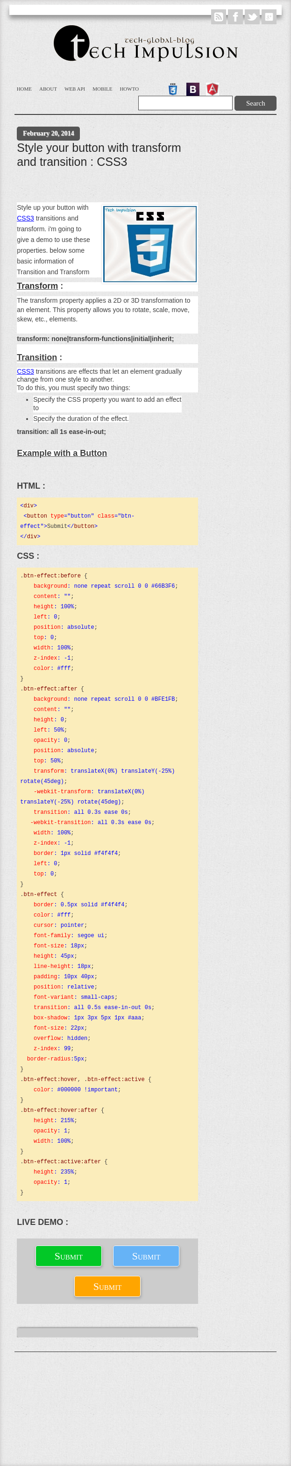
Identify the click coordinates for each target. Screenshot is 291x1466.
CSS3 (25, 218)
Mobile (102, 89)
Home (24, 89)
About (48, 89)
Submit (69, 1256)
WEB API (74, 89)
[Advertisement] (100, 187)
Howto (129, 89)
